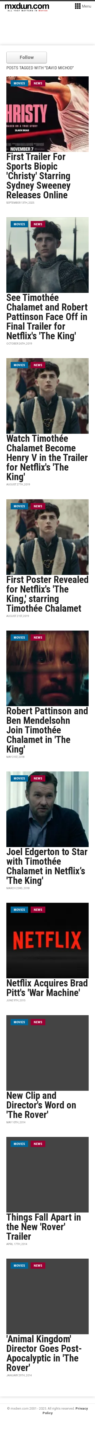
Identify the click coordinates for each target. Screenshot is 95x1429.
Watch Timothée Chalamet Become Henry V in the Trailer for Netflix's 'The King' (47, 457)
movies (19, 83)
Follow (27, 57)
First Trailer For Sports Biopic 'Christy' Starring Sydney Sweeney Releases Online (38, 176)
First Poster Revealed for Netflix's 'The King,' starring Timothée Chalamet (47, 594)
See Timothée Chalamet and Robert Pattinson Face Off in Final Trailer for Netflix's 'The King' (47, 316)
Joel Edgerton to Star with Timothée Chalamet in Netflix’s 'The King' (47, 866)
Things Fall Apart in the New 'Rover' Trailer (43, 1227)
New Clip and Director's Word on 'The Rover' (41, 1105)
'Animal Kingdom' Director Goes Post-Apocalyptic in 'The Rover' (44, 1353)
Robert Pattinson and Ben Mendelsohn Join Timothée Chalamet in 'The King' (47, 730)
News (38, 83)
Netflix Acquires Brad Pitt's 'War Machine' (47, 988)
